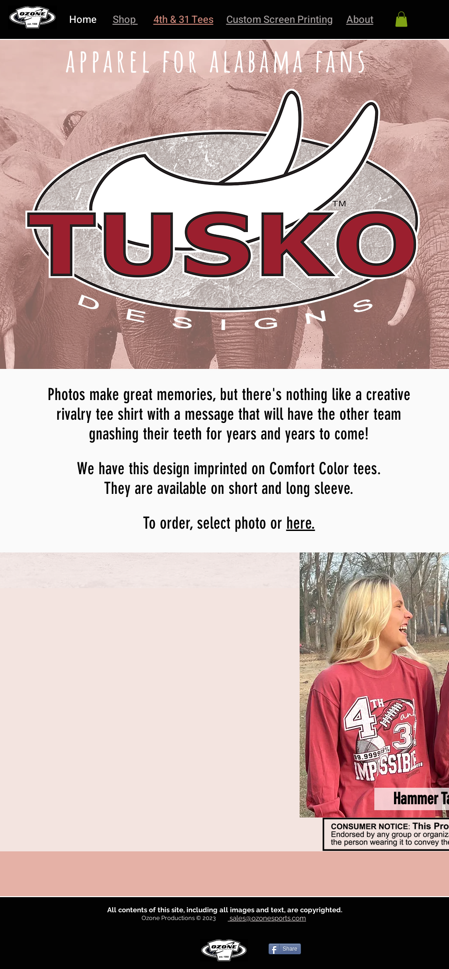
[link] (401, 19)
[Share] (284, 948)
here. (300, 523)
